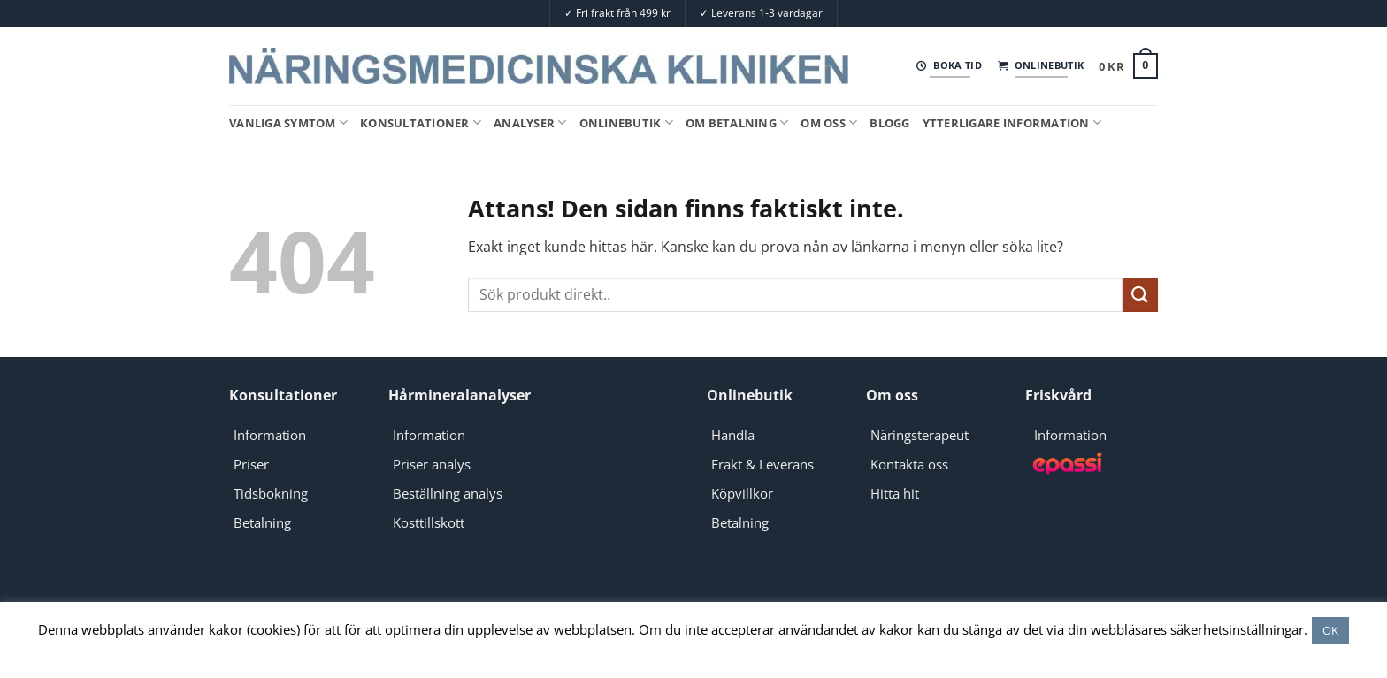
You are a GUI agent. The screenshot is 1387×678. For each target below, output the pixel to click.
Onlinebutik (626, 122)
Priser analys (432, 464)
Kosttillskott (428, 522)
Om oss (829, 122)
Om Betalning (737, 122)
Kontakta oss (909, 464)
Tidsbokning (271, 493)
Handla (733, 435)
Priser (251, 464)
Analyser (530, 122)
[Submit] (1140, 295)
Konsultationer (420, 122)
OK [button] (1330, 630)
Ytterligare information (1012, 122)
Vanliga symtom (288, 122)
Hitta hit (894, 493)
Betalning (262, 522)
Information (270, 435)
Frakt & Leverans (762, 464)
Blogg (889, 123)
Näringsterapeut (919, 435)
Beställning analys (447, 493)
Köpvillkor (742, 493)
